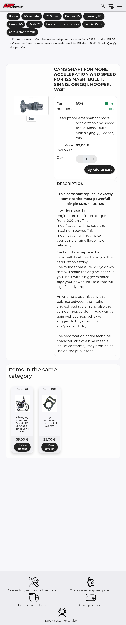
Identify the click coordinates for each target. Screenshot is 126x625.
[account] (103, 5)
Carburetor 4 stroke (22, 32)
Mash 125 (34, 24)
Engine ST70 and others (62, 24)
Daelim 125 (72, 16)
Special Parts (93, 24)
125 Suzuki (52, 16)
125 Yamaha (32, 16)
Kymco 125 (16, 24)
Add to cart (99, 170)
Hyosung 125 (93, 16)
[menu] (119, 6)
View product (22, 447)
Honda (13, 16)
